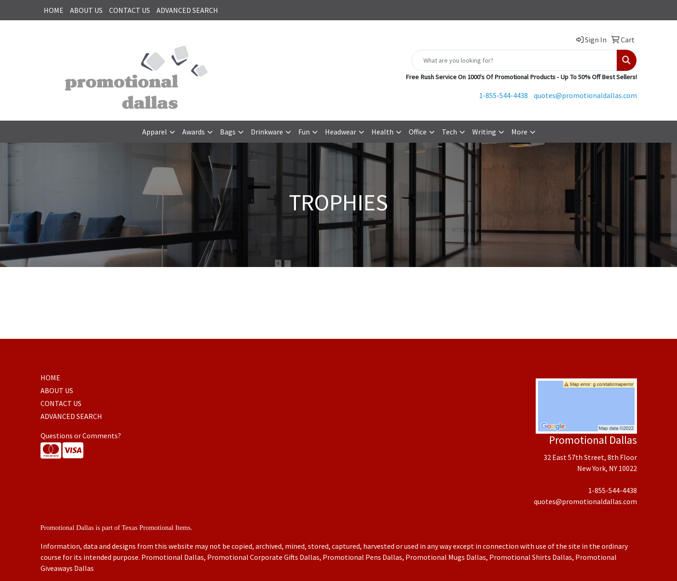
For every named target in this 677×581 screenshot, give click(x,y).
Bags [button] (228, 131)
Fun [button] (304, 131)
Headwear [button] (340, 131)
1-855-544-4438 (503, 95)
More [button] (519, 131)
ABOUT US (86, 10)
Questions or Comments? (81, 435)
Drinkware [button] (267, 131)
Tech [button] (449, 131)
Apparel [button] (154, 131)
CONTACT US (129, 10)
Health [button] (382, 131)
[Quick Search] (514, 60)
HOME (54, 10)
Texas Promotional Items (156, 527)
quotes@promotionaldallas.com (585, 95)
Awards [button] (193, 131)
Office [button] (418, 131)
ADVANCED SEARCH (187, 10)
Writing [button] (484, 131)
